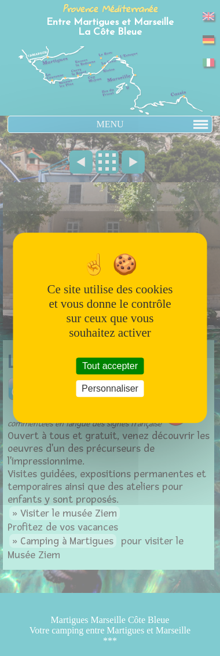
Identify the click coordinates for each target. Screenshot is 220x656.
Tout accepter (110, 366)
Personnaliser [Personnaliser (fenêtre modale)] (110, 389)
